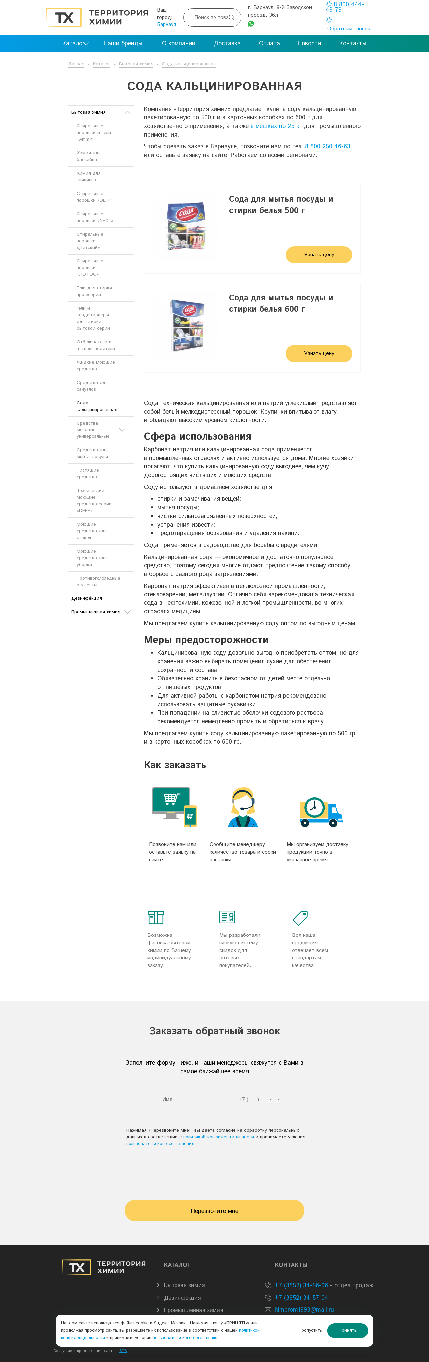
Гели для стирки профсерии (94, 291)
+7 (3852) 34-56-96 (300, 1285)
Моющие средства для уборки (92, 558)
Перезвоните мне (214, 1211)
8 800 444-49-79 (345, 7)
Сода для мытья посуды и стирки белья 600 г (281, 303)
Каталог (101, 64)
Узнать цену (319, 254)
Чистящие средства (88, 473)
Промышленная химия (101, 612)
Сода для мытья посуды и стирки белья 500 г (281, 205)
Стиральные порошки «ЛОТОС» (90, 268)
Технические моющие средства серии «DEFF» (94, 500)
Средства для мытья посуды (92, 453)
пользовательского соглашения (160, 1143)
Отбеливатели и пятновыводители (96, 345)
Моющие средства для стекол (92, 531)
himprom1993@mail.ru (304, 1310)
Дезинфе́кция (87, 598)
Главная (76, 64)
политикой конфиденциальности (218, 1137)
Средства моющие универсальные (101, 430)
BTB (123, 1351)
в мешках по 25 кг (276, 126)
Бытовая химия (136, 64)
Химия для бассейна (89, 156)
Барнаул (166, 24)
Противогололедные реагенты (98, 581)
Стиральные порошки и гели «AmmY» (94, 133)
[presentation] (214, 1170)
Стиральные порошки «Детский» (90, 241)
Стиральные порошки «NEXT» (95, 217)
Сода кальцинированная (189, 64)
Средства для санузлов (92, 386)
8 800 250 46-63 (327, 146)
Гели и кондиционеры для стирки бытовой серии (93, 318)
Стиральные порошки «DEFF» (95, 197)
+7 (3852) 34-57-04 (300, 1298)
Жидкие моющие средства (96, 365)
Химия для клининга (89, 176)
